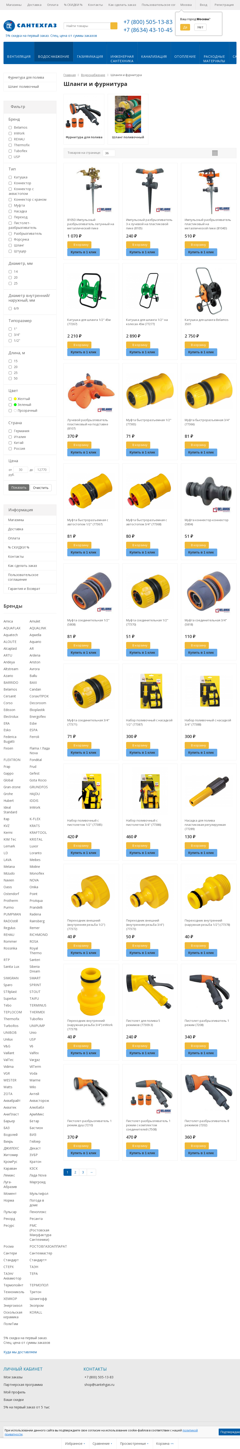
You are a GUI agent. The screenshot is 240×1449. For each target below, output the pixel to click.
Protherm (11, 900)
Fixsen (8, 748)
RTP (7, 959)
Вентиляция (18, 56)
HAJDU (35, 794)
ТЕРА (34, 1273)
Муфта (17, 205)
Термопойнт (13, 1285)
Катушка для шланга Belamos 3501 (207, 322)
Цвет (13, 390)
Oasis (8, 887)
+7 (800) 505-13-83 (148, 22)
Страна (15, 422)
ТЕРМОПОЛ (39, 1285)
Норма (9, 1200)
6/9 (14, 308)
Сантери (10, 1253)
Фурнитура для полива (26, 77)
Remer (35, 928)
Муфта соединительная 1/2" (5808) (88, 622)
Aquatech (11, 635)
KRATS (35, 825)
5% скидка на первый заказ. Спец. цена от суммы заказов (51, 35)
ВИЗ (33, 1134)
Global (8, 780)
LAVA (7, 859)
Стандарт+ (38, 1260)
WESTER (10, 1080)
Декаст (35, 1148)
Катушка (18, 177)
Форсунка (19, 239)
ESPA (34, 730)
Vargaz (35, 1059)
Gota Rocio (38, 780)
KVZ (7, 825)
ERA (7, 723)
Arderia (35, 655)
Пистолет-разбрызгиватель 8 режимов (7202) (207, 1123)
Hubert (9, 800)
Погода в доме (37, 1202)
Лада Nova (38, 1175)
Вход (203, 5)
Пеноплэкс (38, 1212)
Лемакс (9, 1175)
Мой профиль (15, 1392)
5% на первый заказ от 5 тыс (27, 1407)
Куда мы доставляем (20, 1352)
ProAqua (36, 900)
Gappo (9, 773)
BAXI (33, 682)
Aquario (35, 641)
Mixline (35, 866)
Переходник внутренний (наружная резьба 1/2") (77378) (207, 922)
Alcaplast (10, 648)
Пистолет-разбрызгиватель (23, 225)
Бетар (34, 1121)
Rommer (10, 941)
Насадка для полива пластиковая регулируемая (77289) (205, 824)
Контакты (95, 5)
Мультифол (39, 1193)
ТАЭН (34, 1267)
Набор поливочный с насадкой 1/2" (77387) (149, 722)
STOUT (35, 991)
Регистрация (224, 5)
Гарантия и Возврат (24, 588)
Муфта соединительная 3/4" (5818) (206, 622)
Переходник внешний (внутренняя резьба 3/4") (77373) (145, 924)
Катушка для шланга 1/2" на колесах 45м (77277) (147, 322)
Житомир (11, 1155)
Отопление (185, 56)
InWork (17, 133)
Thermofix (19, 145)
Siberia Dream (35, 968)
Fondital (36, 759)
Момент (10, 1193)
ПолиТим (11, 1324)
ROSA (34, 941)
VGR (7, 1073)
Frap (7, 766)
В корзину (78, 244)
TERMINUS (38, 1005)
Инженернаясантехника (122, 58)
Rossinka (10, 948)
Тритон (35, 1292)
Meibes (35, 859)
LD (6, 853)
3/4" (14, 334)
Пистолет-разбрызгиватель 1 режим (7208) (207, 1023)
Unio (33, 1032)
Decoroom (38, 703)
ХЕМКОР (10, 1298)
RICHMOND (39, 934)
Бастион (36, 1128)
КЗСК (34, 1168)
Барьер (9, 1121)
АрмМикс (37, 1114)
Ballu (33, 675)
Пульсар (10, 1212)
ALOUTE (10, 641)
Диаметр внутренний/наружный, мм (29, 298)
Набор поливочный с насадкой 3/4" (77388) (208, 722)
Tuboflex (18, 151)
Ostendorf (11, 894)
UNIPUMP (37, 1025)
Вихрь (8, 1141)
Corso (8, 703)
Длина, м (16, 352)
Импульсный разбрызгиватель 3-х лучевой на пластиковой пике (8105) (149, 224)
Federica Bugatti (10, 739)
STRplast (10, 991)
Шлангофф (38, 1298)
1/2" (14, 340)
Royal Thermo (36, 950)
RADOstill (11, 921)
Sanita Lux (11, 966)
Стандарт (11, 1260)
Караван (10, 1168)
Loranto (36, 853)
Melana (9, 866)
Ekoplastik (37, 709)
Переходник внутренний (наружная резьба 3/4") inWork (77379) (90, 1025)
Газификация (90, 56)
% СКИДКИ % (73, 5)
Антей (34, 1094)
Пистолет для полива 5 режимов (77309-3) (143, 1023)
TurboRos (11, 1025)
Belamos (18, 127)
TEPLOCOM (13, 1012)
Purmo (9, 907)
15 (13, 361)
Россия (17, 448)
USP (14, 156)
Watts (8, 1087)
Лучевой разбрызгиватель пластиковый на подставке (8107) (87, 424)
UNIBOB (10, 1032)
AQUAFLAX (12, 628)
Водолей (11, 1134)
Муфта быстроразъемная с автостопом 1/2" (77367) (87, 522)
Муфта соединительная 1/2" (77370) (147, 622)
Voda (33, 1073)
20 (13, 277)
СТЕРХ (9, 1267)
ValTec (9, 1059)
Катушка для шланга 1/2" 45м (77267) (89, 322)
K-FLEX (35, 819)
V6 (31, 1046)
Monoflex (37, 873)
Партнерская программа (23, 1384)
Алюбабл (37, 1107)
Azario (8, 675)
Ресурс (9, 1225)
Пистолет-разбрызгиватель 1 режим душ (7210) (89, 1123)
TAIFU (34, 998)
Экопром (37, 1305)
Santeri (35, 959)
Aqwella (35, 635)
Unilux (8, 1039)
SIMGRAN (11, 978)
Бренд (14, 119)
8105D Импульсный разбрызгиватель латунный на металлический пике (90, 224)
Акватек (10, 1107)
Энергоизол (13, 1305)
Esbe (33, 723)
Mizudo (9, 873)
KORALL (36, 1312)
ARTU (8, 655)
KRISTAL (36, 839)
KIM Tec (10, 839)
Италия (17, 436)
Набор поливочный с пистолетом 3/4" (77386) (143, 822)
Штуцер (17, 251)
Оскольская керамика (13, 1314)
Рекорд (9, 1218)
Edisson (9, 709)
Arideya (9, 662)
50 (13, 378)
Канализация (154, 56)
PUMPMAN (12, 914)
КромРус (10, 1161)
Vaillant (9, 1053)
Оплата (52, 5)
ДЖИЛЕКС (11, 1148)
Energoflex (38, 716)
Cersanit (10, 696)
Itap (6, 819)
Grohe (8, 794)
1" (13, 329)
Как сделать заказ (122, 5)
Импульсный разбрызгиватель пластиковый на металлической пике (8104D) (208, 224)
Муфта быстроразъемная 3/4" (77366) (207, 422)
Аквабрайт (12, 1100)
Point (34, 894)
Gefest (35, 773)
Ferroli (34, 736)
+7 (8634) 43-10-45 (148, 30)
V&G (7, 1046)
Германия (19, 431)
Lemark (9, 846)
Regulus (9, 928)
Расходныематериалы (214, 58)
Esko (7, 730)
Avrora (35, 669)
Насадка (18, 211)
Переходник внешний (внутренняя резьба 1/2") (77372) (86, 924)
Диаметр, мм (20, 263)
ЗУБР (34, 1155)
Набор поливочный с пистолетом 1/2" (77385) (84, 822)
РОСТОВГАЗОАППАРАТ (48, 1246)
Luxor (34, 846)
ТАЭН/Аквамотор (12, 1275)
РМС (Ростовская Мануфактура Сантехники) (40, 1232)
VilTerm (35, 1066)
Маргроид (37, 1182)
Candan (35, 689)
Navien (9, 880)
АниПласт (11, 1114)
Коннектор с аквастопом (21, 191)
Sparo (8, 985)
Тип (12, 169)
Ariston (35, 662)
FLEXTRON (12, 759)
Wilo (33, 1087)
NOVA (34, 880)
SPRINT (35, 985)
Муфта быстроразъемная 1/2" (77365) (148, 422)
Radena (35, 914)
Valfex (34, 1053)
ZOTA (8, 1094)
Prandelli (36, 907)
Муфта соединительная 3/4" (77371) (88, 722)
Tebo (7, 1005)
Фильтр (18, 106)
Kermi (8, 832)
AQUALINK (38, 628)
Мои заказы (13, 1377)
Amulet (35, 621)
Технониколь (14, 1292)
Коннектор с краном (27, 199)
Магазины (14, 5)
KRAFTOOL (38, 832)
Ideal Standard (10, 809)
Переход (18, 217)
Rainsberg (37, 921)
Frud (33, 766)
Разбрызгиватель (25, 233)
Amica (8, 621)
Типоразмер (20, 320)
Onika (34, 887)
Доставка (34, 5)
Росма (9, 1246)
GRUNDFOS (39, 787)
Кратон (35, 1161)
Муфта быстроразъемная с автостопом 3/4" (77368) (146, 522)
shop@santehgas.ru (99, 1384)
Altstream (11, 669)
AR (32, 648)
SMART (35, 978)
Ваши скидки (14, 1399)
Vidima (9, 1066)
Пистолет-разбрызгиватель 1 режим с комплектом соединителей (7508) (148, 1125)
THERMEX (37, 1012)
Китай (16, 442)
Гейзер (35, 1141)
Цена (13, 460)
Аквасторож (39, 1100)
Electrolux (11, 716)
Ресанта (36, 1218)
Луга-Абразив (10, 1184)
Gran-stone (12, 787)
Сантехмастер (41, 1253)
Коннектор (20, 183)
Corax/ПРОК (39, 696)
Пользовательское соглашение (165, 5)
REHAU (17, 139)
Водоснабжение (53, 56)
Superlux (10, 998)
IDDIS (34, 800)
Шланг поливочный (23, 86)
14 (13, 271)
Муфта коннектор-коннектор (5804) (207, 522)
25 (13, 283)
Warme (35, 1080)
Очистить (41, 487)
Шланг (16, 245)
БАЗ (7, 1128)
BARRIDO (11, 682)
